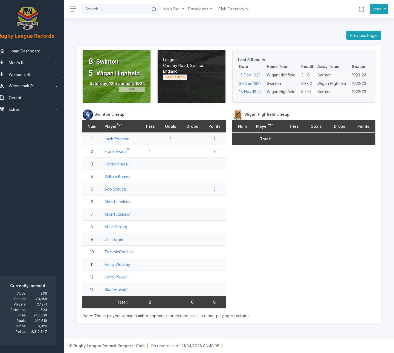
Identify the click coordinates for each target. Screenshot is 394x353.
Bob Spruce (123, 191)
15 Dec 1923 (254, 75)
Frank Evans (123, 153)
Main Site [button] (180, 9)
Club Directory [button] (240, 9)
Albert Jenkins (125, 203)
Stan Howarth (124, 291)
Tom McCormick (127, 254)
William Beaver (125, 178)
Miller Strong (123, 229)
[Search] (122, 9)
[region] (36, 176)
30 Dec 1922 (255, 83)
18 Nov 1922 (254, 91)
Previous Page (363, 35)
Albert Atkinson (126, 216)
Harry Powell (123, 279)
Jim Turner (122, 241)
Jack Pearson (124, 141)
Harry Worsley (125, 266)
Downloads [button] (207, 9)
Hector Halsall (124, 166)
